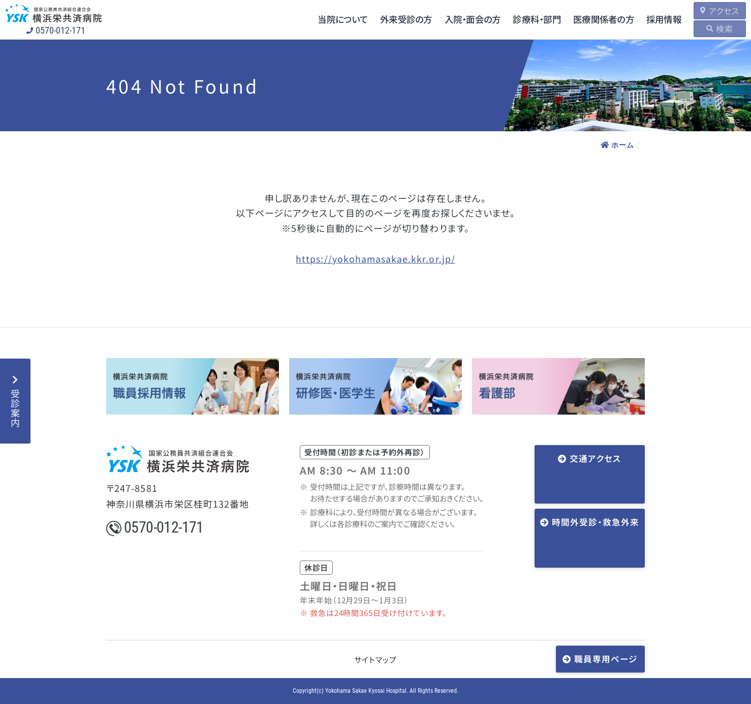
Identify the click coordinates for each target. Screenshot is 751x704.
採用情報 (654, 19)
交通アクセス (593, 458)
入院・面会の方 (455, 19)
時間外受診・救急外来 (593, 493)
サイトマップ (375, 659)
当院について (321, 19)
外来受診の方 (387, 19)
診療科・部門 (522, 19)
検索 (720, 28)
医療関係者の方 (591, 19)
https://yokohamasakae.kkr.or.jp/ (375, 258)
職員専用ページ (605, 658)
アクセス (719, 10)
